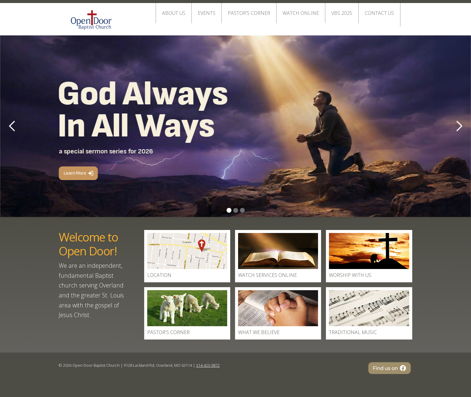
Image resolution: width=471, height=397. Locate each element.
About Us (173, 13)
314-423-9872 (208, 365)
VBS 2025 (341, 13)
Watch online (301, 13)
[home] (91, 17)
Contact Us (379, 13)
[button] (459, 126)
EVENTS (206, 13)
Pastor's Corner (249, 13)
